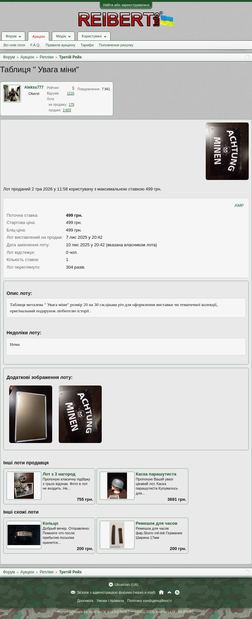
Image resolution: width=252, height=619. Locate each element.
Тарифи (87, 45)
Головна (161, 592)
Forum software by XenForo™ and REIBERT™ (126, 612)
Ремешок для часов (157, 523)
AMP (239, 205)
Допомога (85, 601)
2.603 (67, 110)
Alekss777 (34, 87)
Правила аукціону (60, 45)
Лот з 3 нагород (59, 474)
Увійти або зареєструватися (126, 5)
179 (71, 104)
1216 (70, 93)
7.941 (106, 89)
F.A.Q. (35, 45)
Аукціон (38, 36)
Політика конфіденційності (149, 601)
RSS (177, 592)
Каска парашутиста (156, 474)
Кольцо (50, 523)
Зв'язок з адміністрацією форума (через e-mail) (116, 592)
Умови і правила (110, 601)
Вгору (169, 592)
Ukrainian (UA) (126, 584)
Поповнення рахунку (116, 45)
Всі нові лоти (14, 45)
